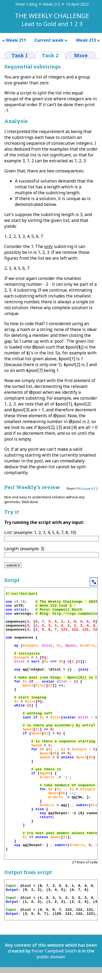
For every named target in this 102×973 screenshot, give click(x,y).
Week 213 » (89, 40)
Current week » (50, 40)
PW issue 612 (87, 488)
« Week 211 (13, 40)
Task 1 (19, 55)
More (81, 55)
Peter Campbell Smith (54, 951)
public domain (51, 957)
